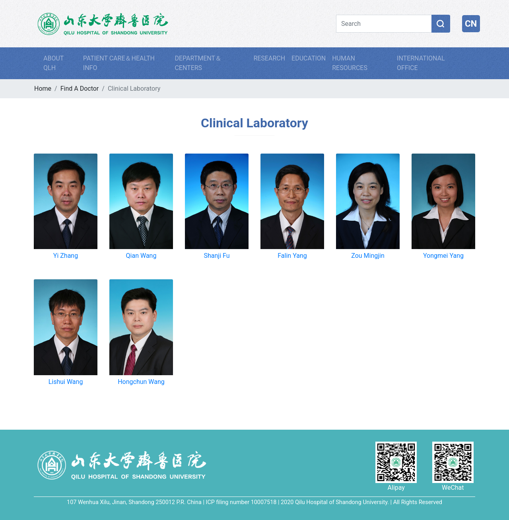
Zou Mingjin (368, 255)
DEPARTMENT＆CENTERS (198, 63)
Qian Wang (141, 255)
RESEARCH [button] (269, 58)
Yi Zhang (65, 255)
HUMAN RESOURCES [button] (349, 63)
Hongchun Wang (141, 382)
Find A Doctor (79, 88)
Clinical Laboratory (254, 122)
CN (471, 23)
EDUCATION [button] (308, 58)
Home (42, 88)
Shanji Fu (216, 255)
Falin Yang (292, 255)
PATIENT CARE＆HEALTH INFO (119, 63)
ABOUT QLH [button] (53, 63)
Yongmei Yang (443, 255)
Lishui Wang (66, 382)
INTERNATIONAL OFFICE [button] (421, 63)
